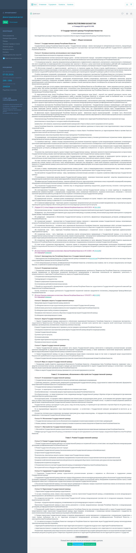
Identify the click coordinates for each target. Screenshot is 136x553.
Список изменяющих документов (82, 33)
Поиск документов (8, 35)
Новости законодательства (12, 58)
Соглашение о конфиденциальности (12, 106)
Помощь (5, 41)
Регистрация (13, 22)
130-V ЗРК (97, 207)
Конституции (93, 258)
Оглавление (42, 4)
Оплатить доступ (8, 46)
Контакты (6, 52)
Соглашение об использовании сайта (12, 104)
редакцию (48, 252)
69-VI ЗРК (96, 295)
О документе (52, 4)
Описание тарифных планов (11, 44)
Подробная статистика (10, 90)
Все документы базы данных (10, 113)
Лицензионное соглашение (10, 108)
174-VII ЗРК (97, 251)
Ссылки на (62, 4)
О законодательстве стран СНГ (12, 55)
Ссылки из (70, 4)
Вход (5, 22)
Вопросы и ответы (8, 49)
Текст (34, 4)
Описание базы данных (10, 38)
